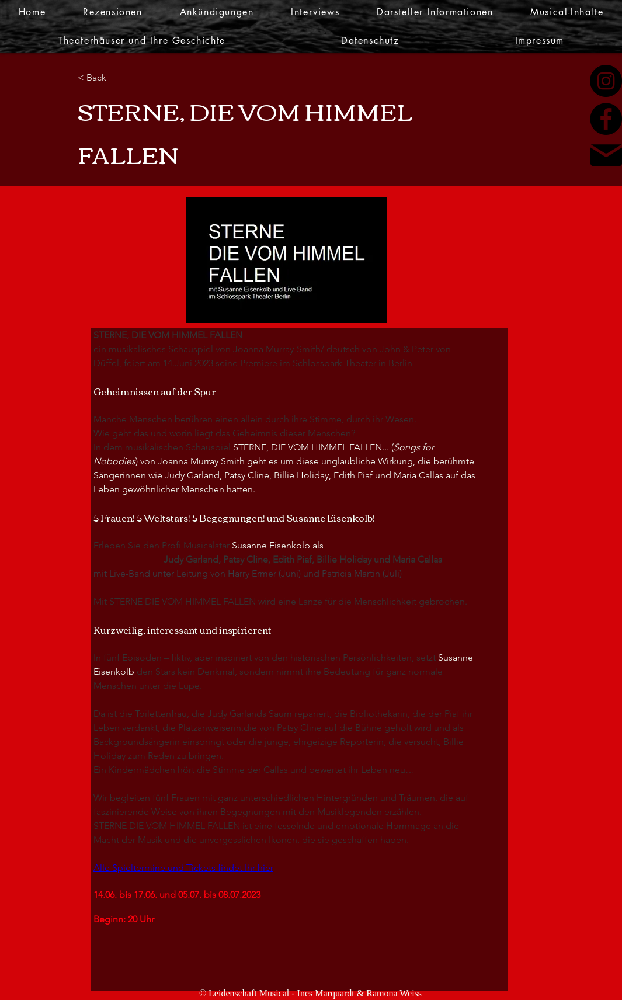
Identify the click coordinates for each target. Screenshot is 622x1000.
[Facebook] (606, 119)
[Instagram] (606, 81)
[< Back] (116, 77)
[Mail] (606, 155)
